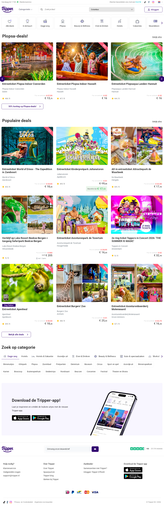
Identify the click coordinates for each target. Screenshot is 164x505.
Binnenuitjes (8, 364)
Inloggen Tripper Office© (94, 472)
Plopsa (63, 22)
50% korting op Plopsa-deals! (24, 106)
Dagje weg (45, 22)
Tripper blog (48, 475)
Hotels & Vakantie (42, 356)
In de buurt (27, 22)
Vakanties (137, 22)
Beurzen (78, 371)
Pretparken (61, 364)
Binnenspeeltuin (145, 364)
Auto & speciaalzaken (132, 356)
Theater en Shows (120, 371)
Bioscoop (18, 371)
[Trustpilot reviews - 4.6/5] (146, 448)
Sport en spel (113, 364)
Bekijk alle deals (18, 334)
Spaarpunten (49, 472)
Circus (100, 364)
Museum (88, 364)
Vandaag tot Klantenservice (16, 2)
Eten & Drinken (101, 22)
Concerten (91, 371)
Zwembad (46, 364)
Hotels (120, 22)
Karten (6, 371)
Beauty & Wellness (82, 22)
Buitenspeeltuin (34, 371)
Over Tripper (48, 468)
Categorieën (24, 9)
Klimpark (23, 364)
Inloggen (153, 9)
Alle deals (10, 22)
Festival (104, 371)
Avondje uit (62, 356)
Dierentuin (75, 364)
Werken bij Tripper (51, 479)
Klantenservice (9, 468)
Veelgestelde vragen (12, 472)
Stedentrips (51, 371)
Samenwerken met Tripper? (95, 468)
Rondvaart (65, 371)
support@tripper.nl (11, 475)
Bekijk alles (157, 37)
